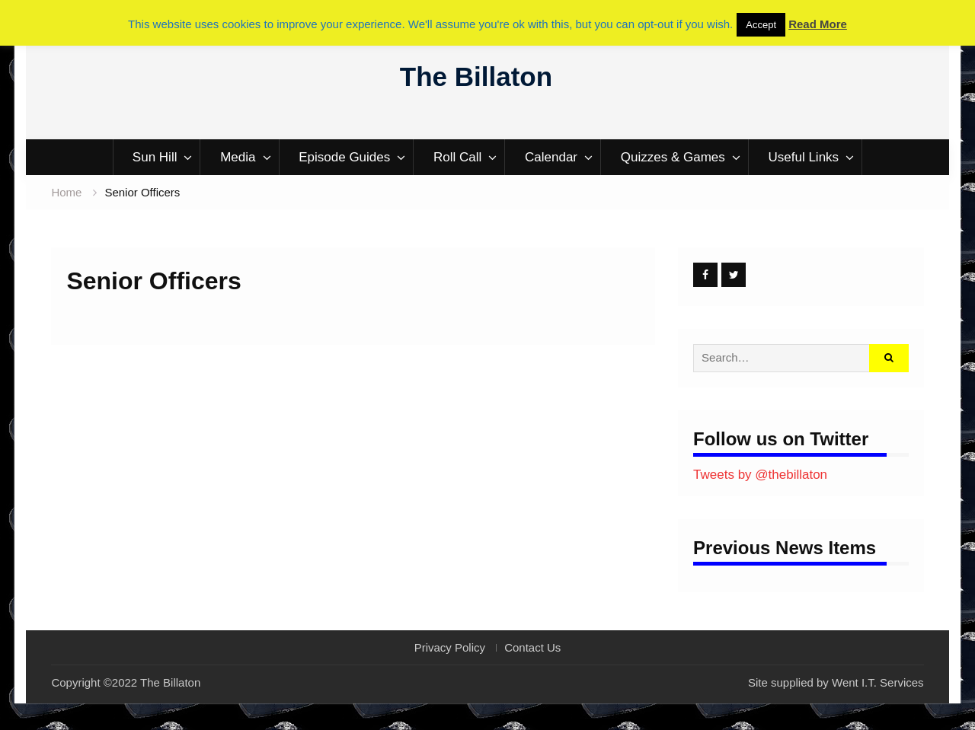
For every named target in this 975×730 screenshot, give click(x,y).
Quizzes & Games (673, 157)
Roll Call (457, 157)
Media (237, 157)
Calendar (551, 157)
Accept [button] (761, 24)
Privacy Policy (449, 648)
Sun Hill (155, 157)
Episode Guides (344, 157)
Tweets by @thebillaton (760, 474)
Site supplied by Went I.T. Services (836, 682)
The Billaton (476, 76)
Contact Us (532, 648)
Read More (817, 24)
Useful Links (804, 157)
